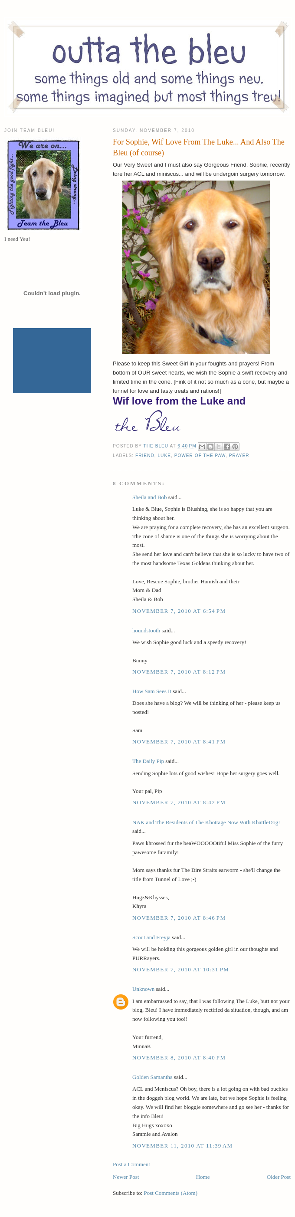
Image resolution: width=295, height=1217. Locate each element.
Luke (164, 455)
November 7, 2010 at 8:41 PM (179, 741)
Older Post (279, 1177)
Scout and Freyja (151, 937)
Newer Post (126, 1177)
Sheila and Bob (149, 497)
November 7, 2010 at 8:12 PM (179, 671)
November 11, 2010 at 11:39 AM (182, 1145)
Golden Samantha (152, 1077)
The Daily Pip (148, 761)
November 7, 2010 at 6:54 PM (179, 611)
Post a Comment (131, 1164)
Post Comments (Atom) (171, 1193)
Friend (144, 455)
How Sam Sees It (151, 691)
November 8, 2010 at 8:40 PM (179, 1057)
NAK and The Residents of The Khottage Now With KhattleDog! (206, 822)
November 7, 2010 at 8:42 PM (179, 802)
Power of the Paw (200, 455)
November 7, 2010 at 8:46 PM (179, 917)
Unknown (143, 989)
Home (203, 1177)
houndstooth (146, 630)
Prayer (239, 455)
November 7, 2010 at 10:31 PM (180, 969)
